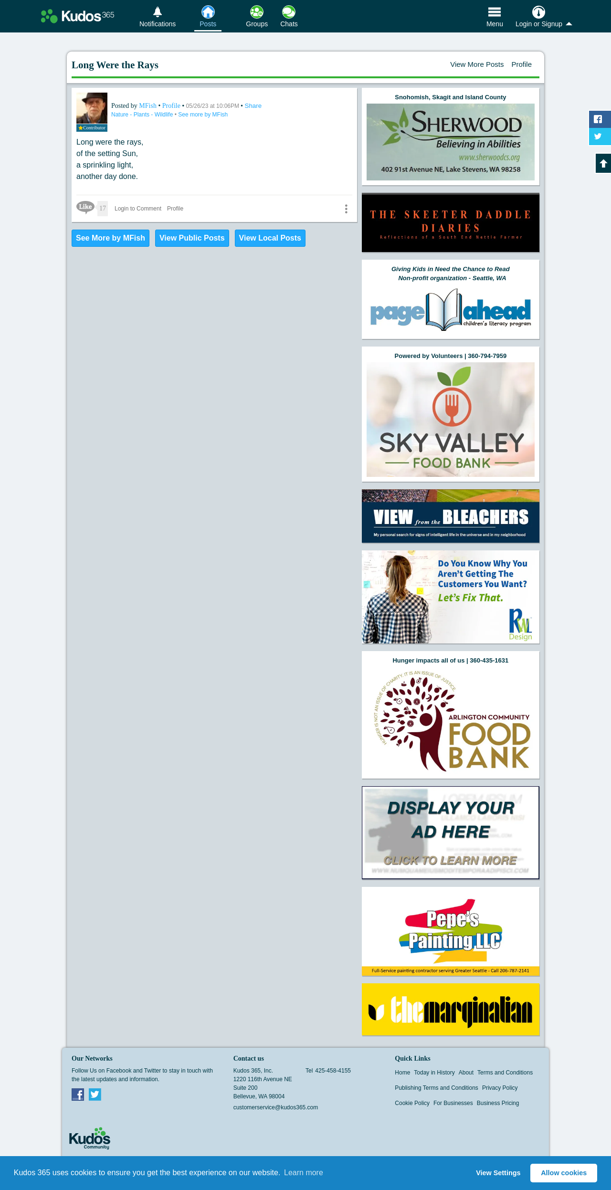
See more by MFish (203, 114)
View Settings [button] (498, 1173)
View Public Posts (192, 238)
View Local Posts (270, 238)
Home (402, 1072)
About (466, 1072)
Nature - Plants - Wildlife (143, 114)
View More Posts (477, 64)
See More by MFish (110, 238)
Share (253, 105)
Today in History (434, 1072)
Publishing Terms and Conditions (436, 1088)
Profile (521, 64)
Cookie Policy (412, 1103)
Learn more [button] (303, 1173)
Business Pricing (498, 1103)
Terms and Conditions (505, 1072)
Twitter (95, 1094)
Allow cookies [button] (564, 1173)
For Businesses (453, 1103)
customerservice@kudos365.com (275, 1107)
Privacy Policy (500, 1088)
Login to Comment (138, 208)
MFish (148, 105)
